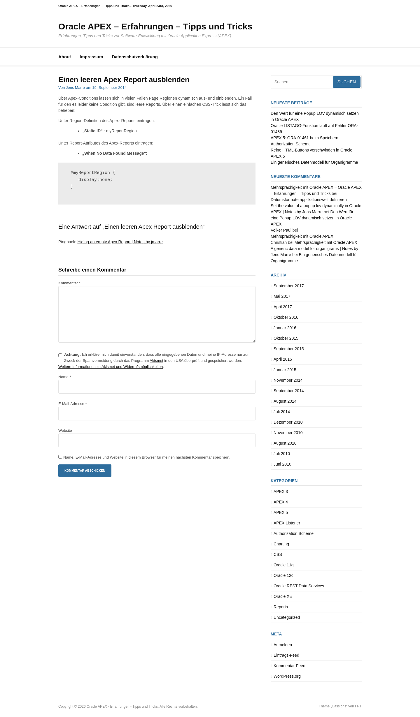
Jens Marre (75, 87)
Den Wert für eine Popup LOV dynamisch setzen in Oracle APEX (312, 217)
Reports (281, 607)
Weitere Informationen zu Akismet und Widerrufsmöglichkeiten (110, 366)
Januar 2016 (285, 327)
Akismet (156, 360)
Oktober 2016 (286, 317)
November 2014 (288, 380)
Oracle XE (283, 596)
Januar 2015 (285, 369)
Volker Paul (281, 230)
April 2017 (283, 306)
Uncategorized (287, 617)
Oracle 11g (283, 565)
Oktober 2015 (286, 338)
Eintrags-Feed (286, 655)
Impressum (91, 56)
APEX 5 (281, 512)
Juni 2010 (282, 464)
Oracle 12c (283, 575)
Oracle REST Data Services (299, 586)
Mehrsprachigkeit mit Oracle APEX (302, 236)
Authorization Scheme (294, 533)
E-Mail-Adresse (72, 403)
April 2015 (283, 359)
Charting (281, 544)
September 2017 (289, 285)
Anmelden (283, 644)
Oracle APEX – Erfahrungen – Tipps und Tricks (155, 26)
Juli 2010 (282, 453)
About (64, 56)
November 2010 (288, 432)
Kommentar (69, 283)
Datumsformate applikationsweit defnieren (309, 199)
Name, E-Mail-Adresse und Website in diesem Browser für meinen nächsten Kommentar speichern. (146, 457)
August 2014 (285, 401)
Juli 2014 (282, 411)
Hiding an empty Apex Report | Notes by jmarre (119, 241)
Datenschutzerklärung (135, 56)
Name (64, 377)
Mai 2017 (282, 296)
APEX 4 (281, 502)
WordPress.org (287, 676)
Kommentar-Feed (289, 665)
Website (65, 430)
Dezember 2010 (288, 422)
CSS (278, 554)
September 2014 (289, 390)
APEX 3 (281, 491)
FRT (358, 706)
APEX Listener (287, 523)
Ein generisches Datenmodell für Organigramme (314, 162)
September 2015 (289, 348)
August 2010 (285, 443)
